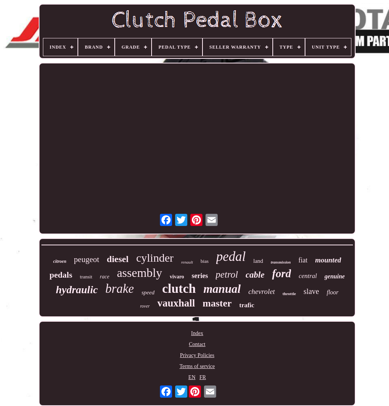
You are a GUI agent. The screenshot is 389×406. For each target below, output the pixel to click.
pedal (231, 256)
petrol (227, 274)
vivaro (177, 277)
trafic (247, 305)
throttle (289, 293)
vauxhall (176, 303)
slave (311, 291)
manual (221, 288)
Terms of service (197, 366)
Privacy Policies (197, 355)
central (308, 276)
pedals (60, 275)
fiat (302, 260)
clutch (179, 288)
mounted (328, 260)
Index (197, 333)
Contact (197, 344)
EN (192, 377)
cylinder (154, 257)
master (217, 303)
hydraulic (77, 289)
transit (86, 277)
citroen (59, 261)
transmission (281, 262)
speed (148, 292)
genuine (334, 276)
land (258, 261)
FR (202, 377)
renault (187, 262)
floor (332, 292)
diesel (117, 259)
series (200, 276)
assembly (139, 273)
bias (205, 261)
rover (145, 306)
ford (281, 273)
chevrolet (261, 291)
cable (254, 275)
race (104, 277)
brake (119, 288)
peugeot (86, 259)
